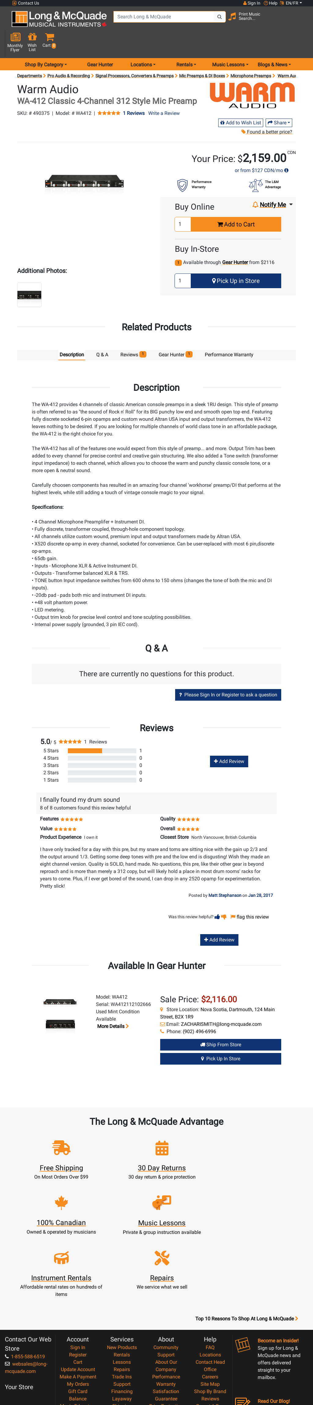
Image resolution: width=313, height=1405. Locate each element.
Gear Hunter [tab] (176, 334)
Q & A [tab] (102, 334)
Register (78, 1279)
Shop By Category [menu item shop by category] (44, 44)
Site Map (210, 1308)
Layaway (122, 1323)
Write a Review (164, 92)
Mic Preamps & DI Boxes (202, 55)
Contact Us (25, 3)
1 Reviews (134, 92)
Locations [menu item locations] (141, 44)
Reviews (210, 1323)
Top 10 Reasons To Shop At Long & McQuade (246, 1243)
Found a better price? (266, 111)
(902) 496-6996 (199, 1011)
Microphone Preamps (250, 55)
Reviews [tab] (133, 334)
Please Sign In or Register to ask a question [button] (228, 674)
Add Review (229, 740)
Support (122, 1308)
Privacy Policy (166, 1352)
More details (112, 1006)
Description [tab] (72, 334)
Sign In (77, 1272)
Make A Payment (78, 1301)
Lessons (122, 1286)
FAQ (210, 1272)
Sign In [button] (251, 3)
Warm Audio (289, 55)
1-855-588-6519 (25, 1281)
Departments (29, 55)
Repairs (122, 1294)
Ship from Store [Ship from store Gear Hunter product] (220, 1024)
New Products (122, 1272)
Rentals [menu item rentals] (184, 44)
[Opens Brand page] (252, 74)
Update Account (78, 1294)
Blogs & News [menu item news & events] (272, 44)
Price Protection (166, 1330)
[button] (300, 22)
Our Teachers (166, 1367)
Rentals (122, 1279)
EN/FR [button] (289, 3)
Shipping (121, 1330)
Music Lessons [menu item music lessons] (228, 44)
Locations (210, 1279)
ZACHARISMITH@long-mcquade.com (221, 1003)
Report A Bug (210, 1330)
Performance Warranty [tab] (229, 334)
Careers (210, 1301)
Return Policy (166, 1360)
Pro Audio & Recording (68, 55)
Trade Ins (122, 1301)
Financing (122, 1316)
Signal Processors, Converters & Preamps (134, 55)
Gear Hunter (100, 44)
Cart (77, 1286)
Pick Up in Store (236, 260)
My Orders (78, 1308)
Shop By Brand (210, 1316)
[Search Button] (212, 21)
